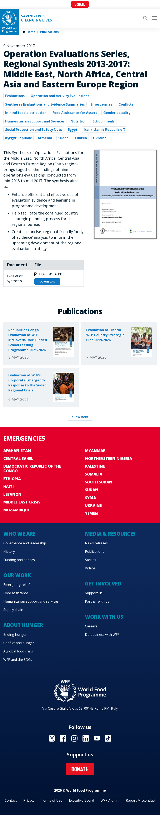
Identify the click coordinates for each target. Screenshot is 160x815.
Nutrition (78, 121)
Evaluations (15, 95)
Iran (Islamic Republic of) (104, 129)
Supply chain (13, 609)
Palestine (95, 466)
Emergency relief (16, 584)
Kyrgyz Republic (18, 138)
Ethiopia (12, 478)
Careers (91, 626)
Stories (90, 560)
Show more (80, 417)
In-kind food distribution (25, 112)
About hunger (23, 625)
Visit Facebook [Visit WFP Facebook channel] (63, 738)
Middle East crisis (21, 502)
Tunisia (81, 138)
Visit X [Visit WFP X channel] (52, 738)
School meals (104, 121)
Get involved (103, 583)
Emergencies (101, 104)
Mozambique (16, 509)
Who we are (19, 533)
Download (47, 281)
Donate (80, 5)
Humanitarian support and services (31, 601)
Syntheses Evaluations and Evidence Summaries (45, 104)
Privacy (28, 800)
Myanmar (95, 450)
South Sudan (98, 481)
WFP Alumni (110, 800)
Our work (17, 575)
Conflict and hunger (18, 643)
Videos (90, 568)
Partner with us (97, 601)
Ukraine (99, 138)
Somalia (93, 474)
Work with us (104, 616)
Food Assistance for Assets (74, 112)
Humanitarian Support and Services (35, 121)
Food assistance (15, 593)
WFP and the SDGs (17, 659)
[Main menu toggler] (154, 18)
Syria (90, 497)
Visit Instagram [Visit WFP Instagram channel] (74, 738)
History (9, 551)
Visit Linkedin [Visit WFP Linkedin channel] (85, 738)
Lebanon (12, 494)
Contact (11, 800)
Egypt (73, 129)
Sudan (63, 138)
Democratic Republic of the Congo (32, 468)
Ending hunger (15, 634)
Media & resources (110, 533)
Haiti (8, 486)
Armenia (45, 138)
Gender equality (116, 112)
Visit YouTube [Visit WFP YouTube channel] (97, 738)
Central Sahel (18, 458)
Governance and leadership (24, 543)
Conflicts (126, 104)
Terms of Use (51, 800)
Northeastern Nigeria (108, 458)
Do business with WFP (102, 634)
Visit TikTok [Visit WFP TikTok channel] (108, 738)
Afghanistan (17, 450)
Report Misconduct (140, 800)
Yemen (91, 513)
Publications (49, 32)
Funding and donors (19, 560)
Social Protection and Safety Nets (33, 129)
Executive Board (81, 800)
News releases (96, 543)
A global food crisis (18, 651)
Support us (93, 593)
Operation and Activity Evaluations (60, 95)
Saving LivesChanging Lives (36, 18)
